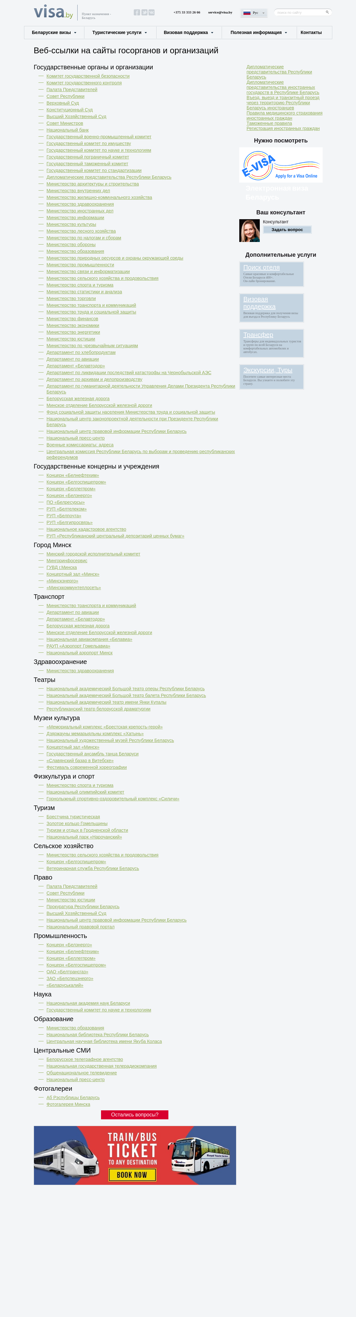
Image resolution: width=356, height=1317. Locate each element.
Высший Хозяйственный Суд (76, 116)
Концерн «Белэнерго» (69, 495)
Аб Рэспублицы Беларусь (73, 1097)
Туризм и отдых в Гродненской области (87, 830)
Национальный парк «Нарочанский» (84, 836)
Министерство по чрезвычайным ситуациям (92, 345)
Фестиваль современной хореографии (87, 767)
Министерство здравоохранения (80, 204)
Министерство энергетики (73, 332)
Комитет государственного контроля (84, 82)
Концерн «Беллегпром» (71, 488)
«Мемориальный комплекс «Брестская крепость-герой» (105, 726)
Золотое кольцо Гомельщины (77, 823)
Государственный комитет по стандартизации (94, 170)
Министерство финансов (72, 318)
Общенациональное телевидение (82, 1072)
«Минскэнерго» (62, 580)
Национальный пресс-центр (76, 438)
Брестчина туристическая (73, 816)
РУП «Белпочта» (64, 515)
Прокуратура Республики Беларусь (83, 906)
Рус (256, 12)
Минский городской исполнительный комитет (93, 553)
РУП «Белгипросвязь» (70, 522)
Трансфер (258, 334)
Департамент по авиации (73, 359)
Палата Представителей (72, 89)
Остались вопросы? (135, 1114)
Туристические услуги (116, 32)
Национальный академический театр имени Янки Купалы (106, 702)
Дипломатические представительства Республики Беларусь (109, 177)
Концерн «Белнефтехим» (73, 475)
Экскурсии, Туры (267, 370)
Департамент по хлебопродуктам (81, 352)
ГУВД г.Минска (62, 567)
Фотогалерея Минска (68, 1104)
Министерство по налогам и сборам (84, 237)
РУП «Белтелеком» (67, 509)
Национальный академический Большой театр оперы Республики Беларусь (126, 688)
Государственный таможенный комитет (87, 163)
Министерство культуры (71, 224)
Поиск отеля (261, 267)
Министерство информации (75, 217)
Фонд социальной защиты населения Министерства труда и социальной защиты (131, 412)
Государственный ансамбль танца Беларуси (93, 753)
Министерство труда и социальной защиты (91, 311)
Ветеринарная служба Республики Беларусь (93, 868)
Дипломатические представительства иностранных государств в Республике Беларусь (283, 87)
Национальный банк (68, 130)
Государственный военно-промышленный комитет (99, 136)
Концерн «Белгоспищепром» (76, 482)
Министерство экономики (73, 325)
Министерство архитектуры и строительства (93, 183)
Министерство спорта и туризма (80, 285)
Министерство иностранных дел (80, 210)
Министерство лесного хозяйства (81, 231)
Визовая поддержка (186, 32)
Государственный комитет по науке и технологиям (99, 150)
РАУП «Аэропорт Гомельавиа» (78, 646)
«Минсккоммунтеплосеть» (74, 587)
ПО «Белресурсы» (66, 502)
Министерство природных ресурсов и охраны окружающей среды (115, 258)
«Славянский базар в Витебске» (80, 760)
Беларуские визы (51, 32)
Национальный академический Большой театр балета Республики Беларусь (126, 695)
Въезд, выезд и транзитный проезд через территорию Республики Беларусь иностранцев (283, 102)
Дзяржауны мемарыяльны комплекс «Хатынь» (95, 733)
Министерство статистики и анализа (84, 291)
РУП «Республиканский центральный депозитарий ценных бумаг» (115, 535)
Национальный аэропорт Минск (80, 652)
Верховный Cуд (63, 103)
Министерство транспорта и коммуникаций (91, 305)
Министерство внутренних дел (78, 190)
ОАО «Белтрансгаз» (67, 971)
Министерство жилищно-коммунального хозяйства (99, 197)
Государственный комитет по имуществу (89, 143)
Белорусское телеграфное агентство (85, 1059)
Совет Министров (65, 123)
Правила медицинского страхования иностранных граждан (285, 115)
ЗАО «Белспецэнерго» (70, 978)
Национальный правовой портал (80, 926)
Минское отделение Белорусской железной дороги (99, 405)
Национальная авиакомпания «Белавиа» (89, 639)
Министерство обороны (71, 244)
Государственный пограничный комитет (88, 156)
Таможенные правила (269, 123)
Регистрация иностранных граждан (283, 128)
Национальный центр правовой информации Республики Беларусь (117, 431)
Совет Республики (65, 96)
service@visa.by (220, 12)
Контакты (311, 32)
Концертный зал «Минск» (73, 574)
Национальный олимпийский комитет (85, 792)
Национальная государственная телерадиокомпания (102, 1066)
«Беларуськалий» (65, 985)
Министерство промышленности (80, 264)
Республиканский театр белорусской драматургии (98, 708)
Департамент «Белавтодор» (76, 365)
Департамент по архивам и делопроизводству (94, 379)
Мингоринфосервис (67, 560)
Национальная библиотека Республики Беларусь (98, 1034)
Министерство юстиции (71, 338)
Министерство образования (75, 251)
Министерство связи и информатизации (88, 271)
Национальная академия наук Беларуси (88, 1003)
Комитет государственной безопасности (88, 76)
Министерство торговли (71, 298)
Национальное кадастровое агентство (86, 529)
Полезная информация (256, 32)
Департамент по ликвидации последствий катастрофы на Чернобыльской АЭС (129, 372)
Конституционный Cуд (70, 109)
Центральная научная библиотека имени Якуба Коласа (104, 1041)
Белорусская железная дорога (78, 398)
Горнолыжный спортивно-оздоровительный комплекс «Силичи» (113, 798)
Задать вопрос (287, 229)
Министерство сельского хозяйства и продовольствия (102, 278)
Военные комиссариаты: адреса (80, 444)
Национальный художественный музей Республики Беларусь (110, 740)
